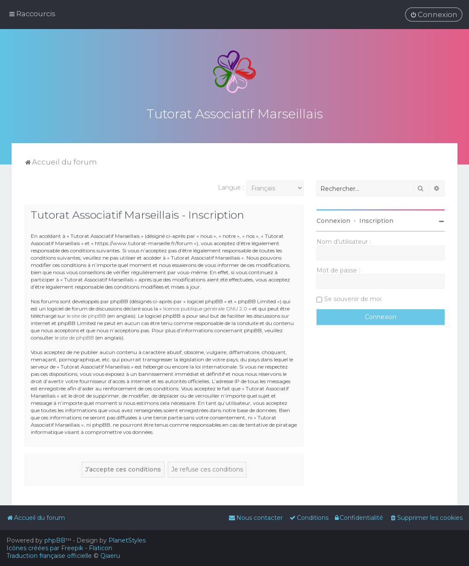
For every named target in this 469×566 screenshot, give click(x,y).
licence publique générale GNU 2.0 (205, 307)
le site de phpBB (86, 314)
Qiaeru (110, 556)
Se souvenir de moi (352, 298)
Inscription (376, 219)
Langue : (231, 186)
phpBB (54, 540)
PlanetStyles (127, 540)
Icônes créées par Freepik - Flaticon (59, 548)
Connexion (333, 219)
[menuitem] (434, 14)
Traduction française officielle (49, 556)
